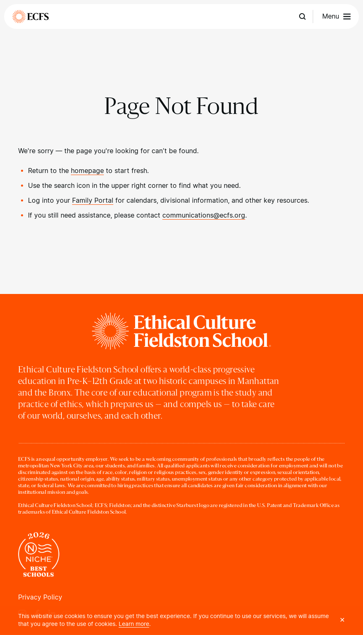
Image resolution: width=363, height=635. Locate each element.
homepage (87, 171)
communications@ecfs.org (203, 215)
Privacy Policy (40, 597)
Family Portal (92, 200)
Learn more (134, 624)
